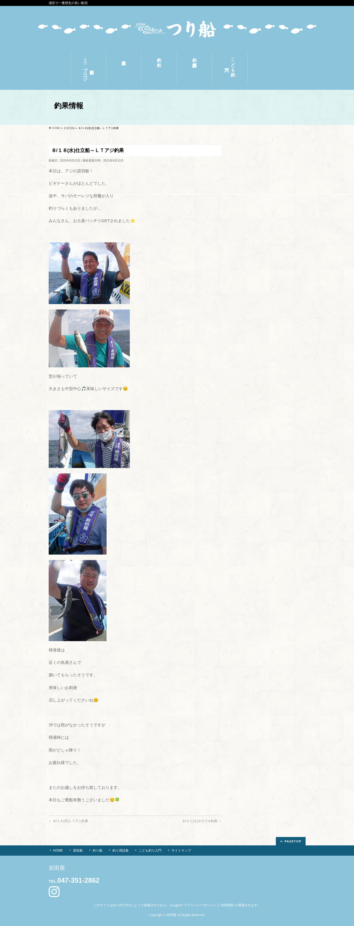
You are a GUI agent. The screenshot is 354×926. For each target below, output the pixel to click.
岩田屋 (171, 915)
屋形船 (78, 850)
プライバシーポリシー (200, 905)
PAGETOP (293, 841)
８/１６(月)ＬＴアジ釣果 (68, 821)
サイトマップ (181, 850)
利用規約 (227, 905)
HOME (58, 850)
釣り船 (97, 850)
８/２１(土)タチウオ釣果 (202, 821)
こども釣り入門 (150, 850)
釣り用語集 (121, 850)
